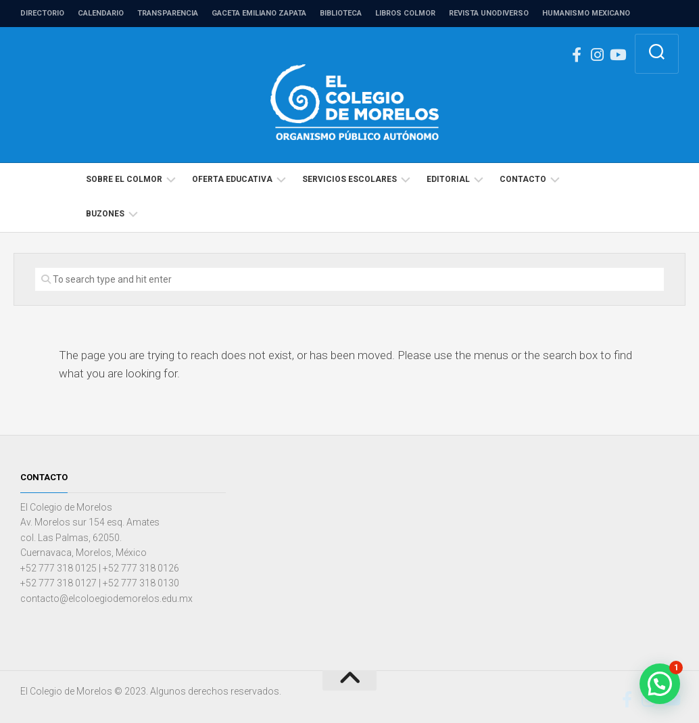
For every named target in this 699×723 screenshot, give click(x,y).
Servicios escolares (349, 179)
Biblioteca (341, 13)
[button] (660, 683)
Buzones (105, 213)
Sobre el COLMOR (124, 179)
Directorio (42, 13)
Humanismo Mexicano (586, 13)
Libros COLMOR (405, 13)
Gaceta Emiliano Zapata (259, 13)
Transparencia (167, 13)
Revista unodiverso (489, 13)
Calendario (101, 13)
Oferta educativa (232, 179)
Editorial (448, 179)
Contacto (523, 179)
